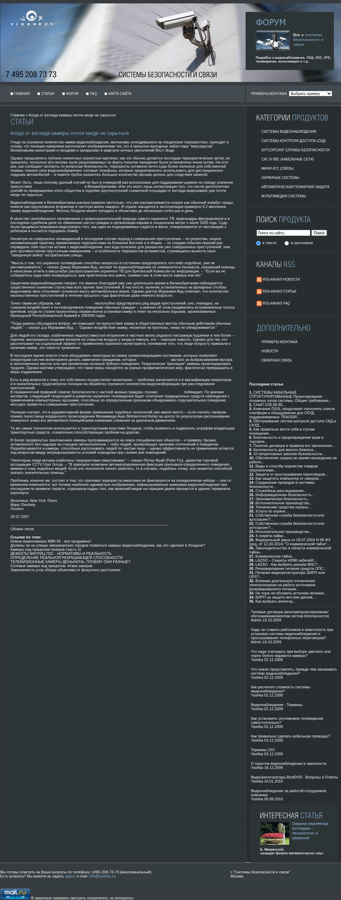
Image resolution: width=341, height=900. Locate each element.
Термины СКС (263, 750)
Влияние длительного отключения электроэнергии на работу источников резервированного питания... (282, 585)
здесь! (70, 876)
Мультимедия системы (284, 196)
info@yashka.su (102, 876)
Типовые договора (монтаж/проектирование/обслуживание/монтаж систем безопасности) (290, 614)
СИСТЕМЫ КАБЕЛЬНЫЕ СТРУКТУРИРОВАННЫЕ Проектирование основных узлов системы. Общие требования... (290, 396)
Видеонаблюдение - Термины (277, 705)
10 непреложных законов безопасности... (289, 454)
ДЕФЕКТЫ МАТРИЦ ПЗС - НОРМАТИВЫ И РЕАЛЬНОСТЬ (61, 553)
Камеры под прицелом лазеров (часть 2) (46, 549)
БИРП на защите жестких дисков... (285, 597)
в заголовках (302, 243)
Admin (256, 620)
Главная (22, 94)
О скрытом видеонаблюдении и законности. (289, 763)
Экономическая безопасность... (282, 499)
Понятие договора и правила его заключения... (294, 446)
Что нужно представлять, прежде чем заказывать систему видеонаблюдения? (294, 671)
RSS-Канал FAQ (276, 303)
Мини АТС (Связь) (278, 168)
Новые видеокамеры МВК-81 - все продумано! (51, 541)
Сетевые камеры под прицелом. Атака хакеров (51, 566)
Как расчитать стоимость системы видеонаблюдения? (280, 689)
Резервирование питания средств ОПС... (291, 568)
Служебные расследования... (281, 491)
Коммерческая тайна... (275, 556)
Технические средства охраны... (283, 507)
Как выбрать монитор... (275, 601)
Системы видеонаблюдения (289, 131)
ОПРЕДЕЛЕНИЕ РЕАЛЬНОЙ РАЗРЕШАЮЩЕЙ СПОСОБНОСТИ (67, 558)
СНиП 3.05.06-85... (269, 405)
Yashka (257, 660)
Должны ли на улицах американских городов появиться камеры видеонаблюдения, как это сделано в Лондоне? (108, 545)
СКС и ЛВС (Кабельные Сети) (288, 159)
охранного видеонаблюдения (58, 186)
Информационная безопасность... (284, 495)
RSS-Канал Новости (281, 279)
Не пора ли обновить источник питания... (291, 593)
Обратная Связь (277, 360)
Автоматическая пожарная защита (296, 187)
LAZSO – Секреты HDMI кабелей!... (286, 560)
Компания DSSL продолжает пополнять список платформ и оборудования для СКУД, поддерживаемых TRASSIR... (292, 413)
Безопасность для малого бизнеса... (284, 450)
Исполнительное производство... (283, 503)
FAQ (93, 94)
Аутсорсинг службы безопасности (296, 150)
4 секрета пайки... (270, 536)
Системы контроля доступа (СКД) (294, 141)
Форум (72, 94)
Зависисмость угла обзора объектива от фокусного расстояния (66, 570)
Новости (270, 351)
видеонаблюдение (78, 303)
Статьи (47, 94)
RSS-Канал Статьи (279, 291)
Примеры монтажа (280, 342)
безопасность (171, 392)
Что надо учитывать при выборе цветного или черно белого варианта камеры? (291, 653)
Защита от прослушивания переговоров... (291, 474)
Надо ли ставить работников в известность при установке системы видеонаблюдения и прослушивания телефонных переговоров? (292, 634)
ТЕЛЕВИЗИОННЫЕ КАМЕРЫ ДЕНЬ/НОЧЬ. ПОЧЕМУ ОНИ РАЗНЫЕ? (70, 562)
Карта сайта (119, 94)
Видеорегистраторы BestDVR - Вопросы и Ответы (294, 777)
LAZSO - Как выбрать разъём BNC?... (288, 564)
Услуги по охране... (272, 511)
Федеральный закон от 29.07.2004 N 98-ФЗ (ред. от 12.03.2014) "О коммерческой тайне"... (289, 542)
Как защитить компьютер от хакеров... (288, 478)
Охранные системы (280, 178)
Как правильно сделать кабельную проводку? (290, 736)
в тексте (270, 243)
